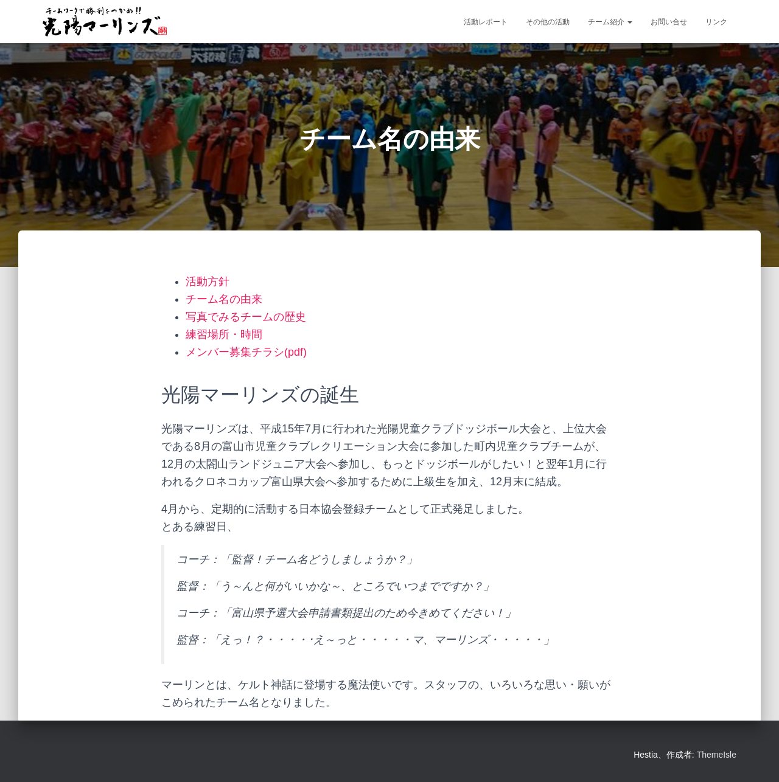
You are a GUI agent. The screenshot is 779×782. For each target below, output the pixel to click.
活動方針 (207, 281)
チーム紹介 (610, 22)
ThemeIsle (716, 755)
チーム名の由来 (224, 299)
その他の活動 (548, 22)
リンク (716, 22)
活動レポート (486, 22)
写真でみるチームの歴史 (246, 317)
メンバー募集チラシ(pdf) (246, 352)
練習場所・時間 (224, 334)
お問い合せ (669, 22)
